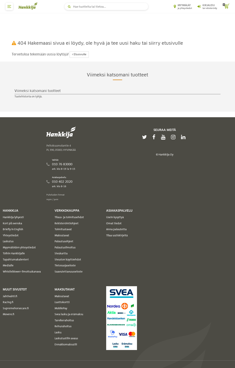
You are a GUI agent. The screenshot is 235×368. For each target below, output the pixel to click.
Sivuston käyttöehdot (68, 259)
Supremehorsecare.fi (16, 308)
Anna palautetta (116, 229)
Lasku (58, 332)
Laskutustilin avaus (66, 338)
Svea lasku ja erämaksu (69, 314)
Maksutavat (62, 235)
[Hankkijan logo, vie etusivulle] (29, 6)
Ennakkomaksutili (66, 344)
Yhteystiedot (11, 235)
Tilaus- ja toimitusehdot (69, 217)
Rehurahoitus (63, 326)
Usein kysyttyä (115, 217)
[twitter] (145, 137)
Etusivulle (79, 54)
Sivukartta (61, 253)
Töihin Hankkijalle (14, 253)
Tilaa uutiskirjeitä (117, 235)
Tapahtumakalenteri (16, 259)
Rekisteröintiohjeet (67, 223)
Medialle (8, 265)
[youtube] (164, 137)
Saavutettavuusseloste (69, 271)
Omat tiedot (114, 223)
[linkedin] (184, 137)
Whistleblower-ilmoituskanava (22, 271)
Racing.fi (8, 302)
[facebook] (154, 137)
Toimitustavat (63, 229)
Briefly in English (13, 229)
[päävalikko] (9, 6)
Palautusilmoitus (65, 247)
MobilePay (61, 308)
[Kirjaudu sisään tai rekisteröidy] (207, 6)
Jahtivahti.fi (10, 296)
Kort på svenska (12, 223)
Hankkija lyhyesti (13, 217)
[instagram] (174, 137)
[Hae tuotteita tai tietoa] (106, 6)
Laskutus (8, 241)
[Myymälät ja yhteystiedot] (183, 6)
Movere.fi (8, 314)
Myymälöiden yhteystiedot (19, 247)
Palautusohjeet (64, 241)
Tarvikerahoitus (64, 320)
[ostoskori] (226, 6)
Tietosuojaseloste (65, 265)
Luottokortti (62, 302)
